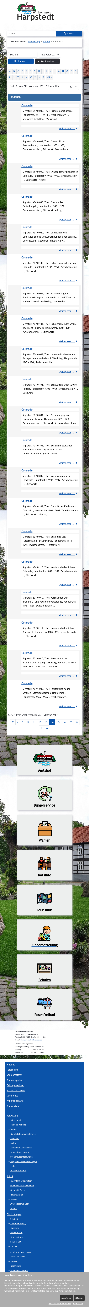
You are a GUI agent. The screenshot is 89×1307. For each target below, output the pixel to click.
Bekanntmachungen (19, 1152)
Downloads (12, 1095)
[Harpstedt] (44, 11)
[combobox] (31, 33)
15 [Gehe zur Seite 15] (58, 722)
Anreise (13, 1261)
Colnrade (26, 105)
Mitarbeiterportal (18, 1170)
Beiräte (13, 1199)
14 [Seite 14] (52, 722)
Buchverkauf (13, 1106)
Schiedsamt (15, 1242)
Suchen (69, 33)
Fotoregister (13, 1069)
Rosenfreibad (16, 1232)
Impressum (78, 1303)
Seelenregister (14, 1074)
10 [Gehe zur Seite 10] (28, 722)
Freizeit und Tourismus (19, 1252)
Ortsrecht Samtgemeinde (22, 1185)
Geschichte (15, 1266)
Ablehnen (79, 1298)
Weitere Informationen (59, 1303)
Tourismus (44, 910)
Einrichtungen (14, 1214)
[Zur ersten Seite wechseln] (13, 722)
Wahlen (13, 1129)
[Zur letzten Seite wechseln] (47, 728)
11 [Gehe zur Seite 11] (34, 722)
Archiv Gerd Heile (16, 1090)
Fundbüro (14, 1138)
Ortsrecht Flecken (18, 1190)
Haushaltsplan (16, 1194)
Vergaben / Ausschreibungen (23, 1161)
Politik (10, 1176)
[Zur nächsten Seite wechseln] (41, 728)
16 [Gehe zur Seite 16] (64, 722)
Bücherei (14, 1228)
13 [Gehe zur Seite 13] (46, 722)
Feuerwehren (16, 1237)
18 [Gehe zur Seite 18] (76, 722)
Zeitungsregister (15, 1085)
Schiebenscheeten (19, 1270)
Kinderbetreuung (18, 1223)
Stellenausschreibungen (21, 1156)
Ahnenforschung (15, 1100)
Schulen (14, 1219)
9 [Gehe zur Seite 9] (22, 722)
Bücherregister (14, 1080)
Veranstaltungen (18, 1256)
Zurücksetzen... (47, 61)
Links (12, 1166)
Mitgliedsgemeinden (19, 1204)
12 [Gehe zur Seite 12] (40, 722)
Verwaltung (12, 1115)
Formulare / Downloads (21, 1147)
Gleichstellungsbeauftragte (23, 1134)
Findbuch (11, 1064)
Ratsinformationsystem (21, 1181)
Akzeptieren (66, 1298)
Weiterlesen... (68, 128)
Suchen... (21, 61)
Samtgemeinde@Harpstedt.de (31, 1040)
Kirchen (13, 1246)
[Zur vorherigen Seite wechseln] (17, 722)
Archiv (13, 1143)
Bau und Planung (18, 1124)
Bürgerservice (16, 1120)
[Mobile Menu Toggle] (5, 12)
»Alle (49, 77)
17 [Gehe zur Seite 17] (70, 722)
